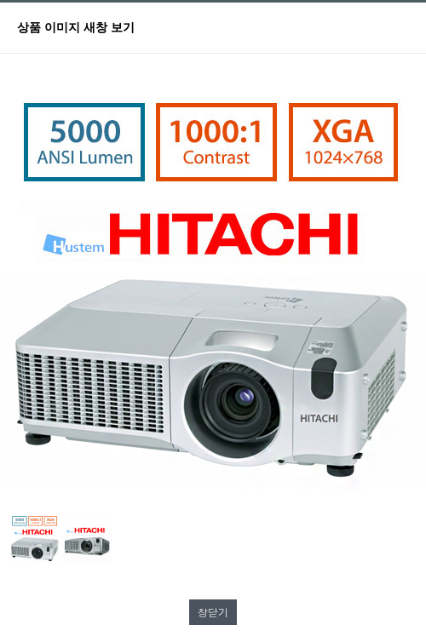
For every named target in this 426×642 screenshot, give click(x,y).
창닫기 (213, 612)
